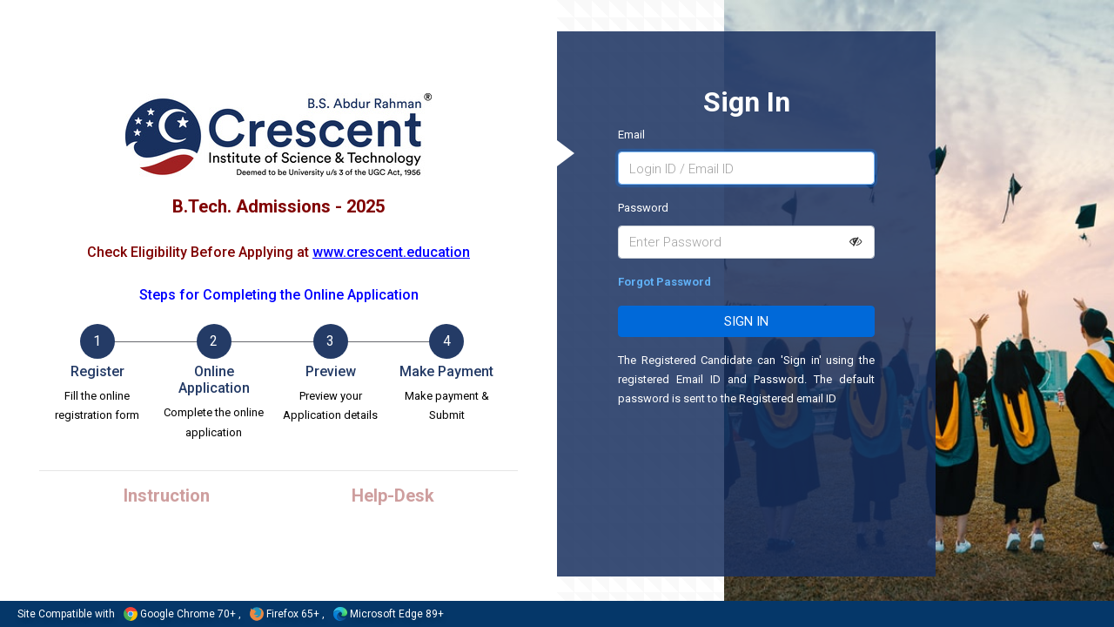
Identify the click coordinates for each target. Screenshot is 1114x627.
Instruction (167, 495)
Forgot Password (664, 281)
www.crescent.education (391, 252)
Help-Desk (393, 495)
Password (643, 207)
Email (631, 134)
